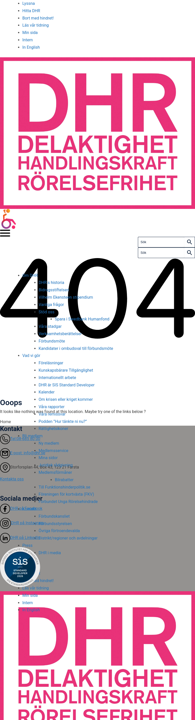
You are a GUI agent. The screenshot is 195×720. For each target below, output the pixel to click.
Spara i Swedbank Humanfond (82, 319)
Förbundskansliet (54, 516)
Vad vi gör (31, 355)
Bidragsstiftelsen (54, 289)
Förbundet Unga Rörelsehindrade (68, 501)
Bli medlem (32, 436)
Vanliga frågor (51, 304)
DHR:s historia (51, 282)
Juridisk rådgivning (56, 465)
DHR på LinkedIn (20, 537)
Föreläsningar (51, 363)
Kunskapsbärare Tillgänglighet (66, 370)
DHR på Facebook (21, 508)
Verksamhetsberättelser (60, 333)
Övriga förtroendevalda (59, 530)
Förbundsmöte (52, 341)
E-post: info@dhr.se (22, 453)
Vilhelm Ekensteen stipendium (66, 297)
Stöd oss (46, 312)
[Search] (189, 242)
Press (27, 545)
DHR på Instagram (22, 522)
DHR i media (50, 552)
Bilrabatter (64, 479)
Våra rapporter (51, 406)
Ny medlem (49, 443)
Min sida (30, 32)
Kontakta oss (12, 479)
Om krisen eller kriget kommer (66, 399)
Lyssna (28, 3)
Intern (27, 40)
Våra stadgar (50, 326)
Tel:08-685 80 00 (20, 438)
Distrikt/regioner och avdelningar (68, 538)
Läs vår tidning (35, 25)
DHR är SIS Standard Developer (66, 385)
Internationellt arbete (57, 377)
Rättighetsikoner (53, 428)
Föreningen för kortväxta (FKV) (66, 494)
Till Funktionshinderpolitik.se (64, 487)
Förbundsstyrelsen (55, 523)
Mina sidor (48, 457)
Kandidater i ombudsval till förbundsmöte (76, 348)
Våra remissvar (52, 414)
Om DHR (30, 275)
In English (31, 47)
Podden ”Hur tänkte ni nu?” (63, 421)
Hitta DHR (31, 10)
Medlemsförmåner (55, 472)
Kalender (47, 392)
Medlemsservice (53, 450)
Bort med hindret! (38, 18)
